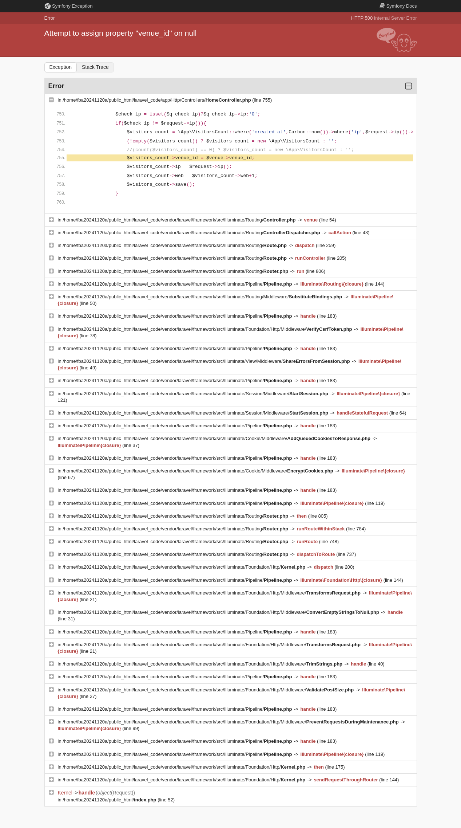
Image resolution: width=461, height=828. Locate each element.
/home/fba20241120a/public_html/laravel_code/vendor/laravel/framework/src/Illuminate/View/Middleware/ (207, 361)
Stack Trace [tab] (95, 67)
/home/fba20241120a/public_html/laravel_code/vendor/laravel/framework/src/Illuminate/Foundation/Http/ (185, 567)
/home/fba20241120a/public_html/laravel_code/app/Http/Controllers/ (157, 100)
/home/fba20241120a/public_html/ (110, 800)
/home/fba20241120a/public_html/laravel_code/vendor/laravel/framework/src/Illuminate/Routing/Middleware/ (203, 296)
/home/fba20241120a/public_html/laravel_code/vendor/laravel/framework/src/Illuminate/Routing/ (180, 220)
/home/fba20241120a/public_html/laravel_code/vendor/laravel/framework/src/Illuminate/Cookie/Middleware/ (217, 438)
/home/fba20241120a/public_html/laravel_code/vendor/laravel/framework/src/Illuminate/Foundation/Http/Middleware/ (208, 329)
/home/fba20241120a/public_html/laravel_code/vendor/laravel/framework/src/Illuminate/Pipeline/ (178, 284)
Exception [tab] (60, 67)
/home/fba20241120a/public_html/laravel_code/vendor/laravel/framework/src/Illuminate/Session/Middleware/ (196, 393)
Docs (398, 6)
